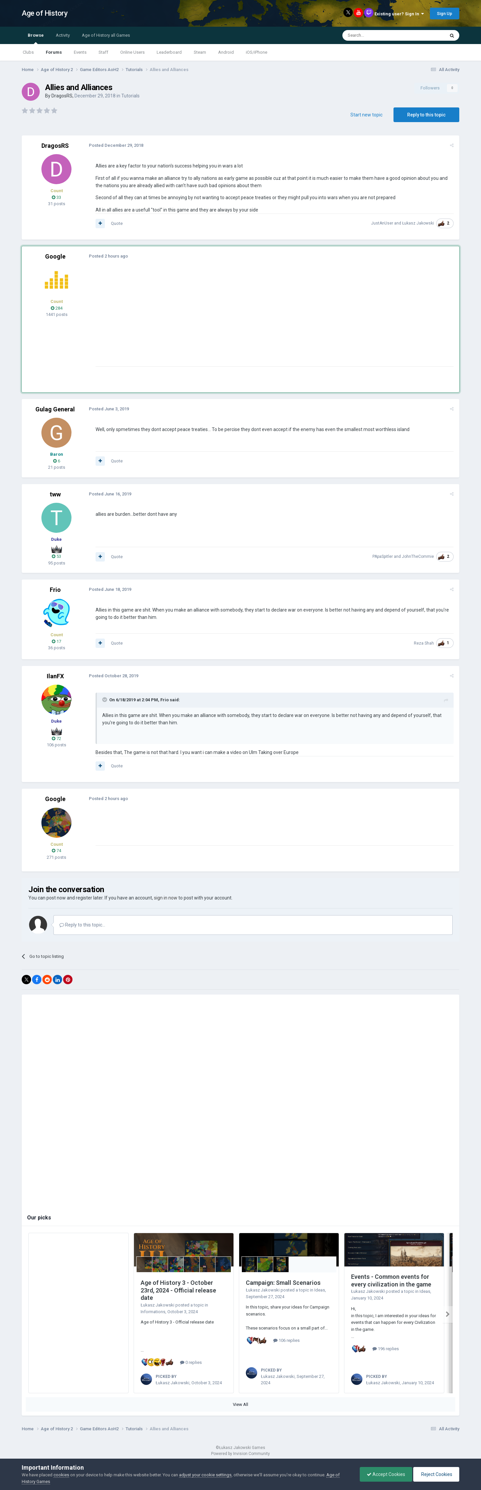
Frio (55, 589)
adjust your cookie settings (205, 1474)
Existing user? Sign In (399, 13)
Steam (200, 52)
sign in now (165, 897)
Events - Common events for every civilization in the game (391, 1280)
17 (56, 641)
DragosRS (61, 95)
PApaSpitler (383, 556)
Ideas (319, 1289)
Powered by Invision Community (240, 1453)
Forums (54, 52)
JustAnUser (382, 223)
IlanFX (55, 676)
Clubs (28, 52)
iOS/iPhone (256, 52)
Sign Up (444, 13)
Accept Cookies (386, 1474)
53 (56, 556)
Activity (63, 35)
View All (240, 1404)
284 (56, 308)
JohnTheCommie (418, 556)
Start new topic (366, 114)
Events (80, 52)
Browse (36, 38)
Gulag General (55, 409)
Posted (116, 145)
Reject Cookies (436, 1474)
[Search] (377, 35)
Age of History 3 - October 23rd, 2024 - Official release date (178, 1290)
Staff (103, 52)
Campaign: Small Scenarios (283, 1282)
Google (55, 256)
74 (56, 850)
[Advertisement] (216, 319)
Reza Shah (424, 643)
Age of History (44, 13)
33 (56, 197)
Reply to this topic (426, 114)
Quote (116, 223)
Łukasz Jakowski (418, 223)
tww (55, 494)
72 (56, 738)
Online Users (132, 52)
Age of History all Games (106, 35)
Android (226, 52)
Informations (153, 1311)
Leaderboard (169, 52)
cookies (61, 1474)
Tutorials (130, 95)
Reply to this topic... (82, 924)
